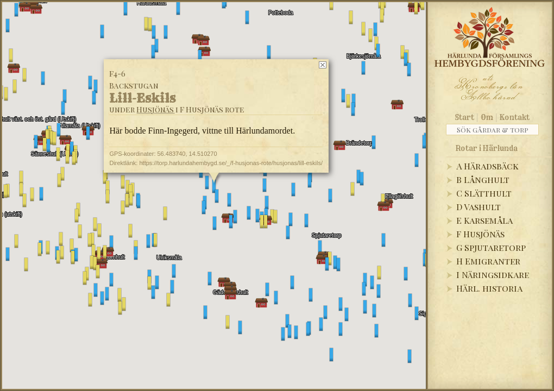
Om (487, 117)
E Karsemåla (484, 220)
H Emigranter (488, 261)
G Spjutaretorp (491, 247)
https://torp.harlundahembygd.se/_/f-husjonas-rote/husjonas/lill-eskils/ (231, 163)
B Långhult (482, 179)
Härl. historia (489, 288)
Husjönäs (155, 109)
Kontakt (515, 117)
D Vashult (478, 206)
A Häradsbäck (487, 166)
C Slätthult (484, 193)
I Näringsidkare (492, 274)
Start (464, 117)
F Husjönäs (480, 233)
